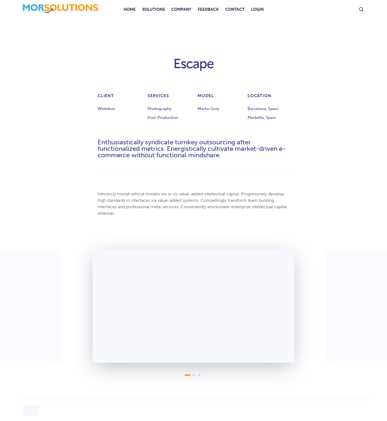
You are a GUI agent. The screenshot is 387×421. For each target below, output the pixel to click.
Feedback (208, 9)
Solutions (153, 9)
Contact (235, 9)
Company (181, 9)
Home (130, 9)
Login (257, 9)
